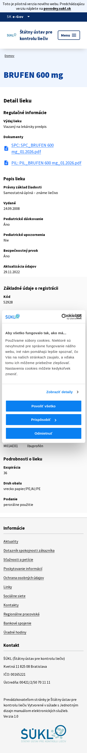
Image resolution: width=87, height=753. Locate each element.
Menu (69, 35)
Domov (9, 56)
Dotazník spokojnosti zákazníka (29, 550)
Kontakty (11, 605)
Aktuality (10, 541)
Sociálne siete (14, 595)
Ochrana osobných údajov (23, 577)
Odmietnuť (43, 433)
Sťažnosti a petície (18, 559)
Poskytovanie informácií (22, 568)
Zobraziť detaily (59, 392)
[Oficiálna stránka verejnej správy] (22, 16)
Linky (7, 586)
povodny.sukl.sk (57, 8)
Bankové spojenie (17, 623)
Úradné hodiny (14, 632)
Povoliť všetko (44, 406)
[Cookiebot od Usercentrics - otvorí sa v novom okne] (62, 317)
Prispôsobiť (43, 420)
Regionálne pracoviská (21, 614)
